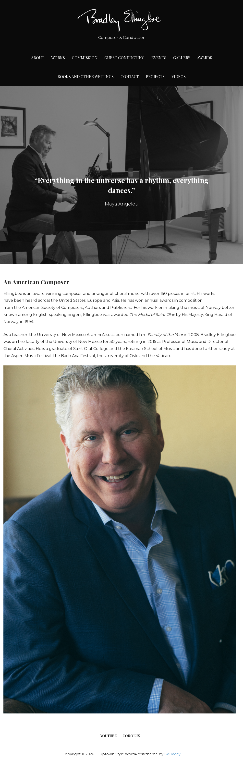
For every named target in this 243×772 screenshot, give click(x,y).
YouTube (108, 736)
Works (58, 57)
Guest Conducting (124, 57)
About (37, 57)
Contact (130, 76)
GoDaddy (172, 754)
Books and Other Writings (86, 76)
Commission (84, 57)
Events (158, 57)
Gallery (181, 57)
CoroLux (131, 736)
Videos (178, 76)
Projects (155, 76)
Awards (204, 57)
